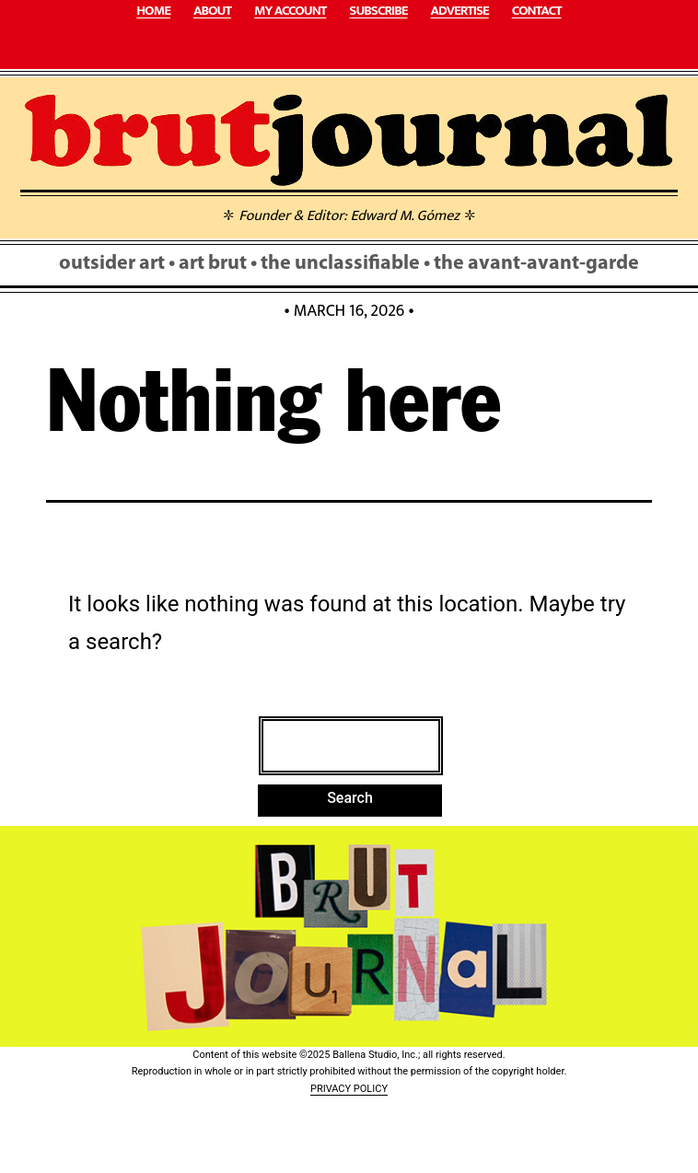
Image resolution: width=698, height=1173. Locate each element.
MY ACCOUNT (290, 11)
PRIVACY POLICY (349, 1089)
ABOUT (212, 11)
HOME (153, 11)
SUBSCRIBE (378, 11)
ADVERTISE (459, 11)
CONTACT (537, 11)
